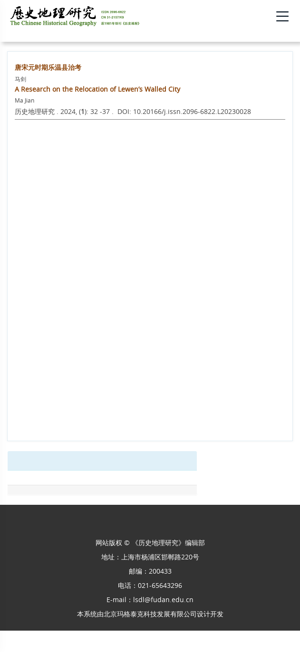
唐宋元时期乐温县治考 (48, 67)
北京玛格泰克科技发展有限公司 (150, 613)
